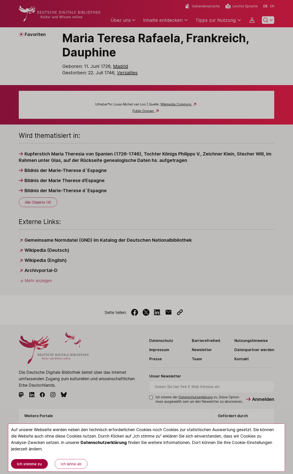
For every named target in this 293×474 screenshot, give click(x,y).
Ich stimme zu (29, 464)
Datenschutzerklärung (104, 442)
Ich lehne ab (71, 464)
